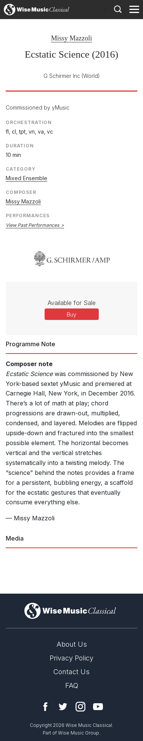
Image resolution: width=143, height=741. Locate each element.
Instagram (80, 707)
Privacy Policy (71, 658)
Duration (20, 146)
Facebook (45, 707)
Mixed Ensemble (26, 178)
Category (20, 169)
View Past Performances (32, 225)
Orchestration (29, 122)
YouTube (98, 707)
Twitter (63, 707)
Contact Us (71, 672)
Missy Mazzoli (71, 38)
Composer (21, 192)
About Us (71, 644)
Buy (71, 314)
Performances (28, 215)
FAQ (71, 685)
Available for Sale (72, 303)
